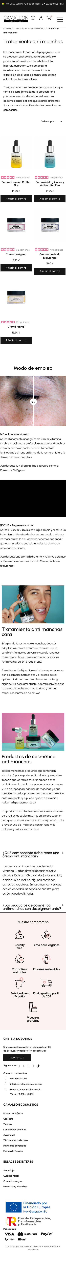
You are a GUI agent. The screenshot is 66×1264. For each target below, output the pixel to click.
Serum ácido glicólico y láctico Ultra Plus (50, 184)
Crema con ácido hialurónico (49, 256)
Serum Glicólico (20, 529)
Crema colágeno (16, 254)
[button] (17, 1057)
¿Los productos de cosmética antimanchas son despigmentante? (32, 907)
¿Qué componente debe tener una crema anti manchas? (31, 854)
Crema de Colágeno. (12, 470)
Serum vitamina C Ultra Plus (16, 184)
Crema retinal (16, 326)
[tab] (33, 854)
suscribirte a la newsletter (46, 4)
